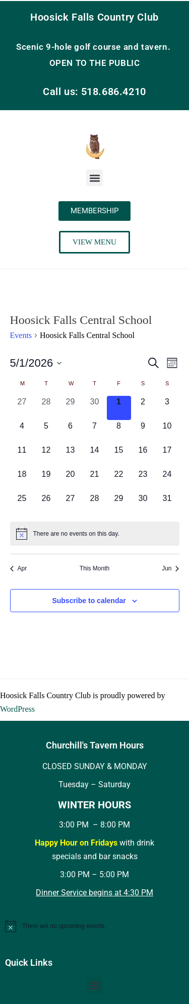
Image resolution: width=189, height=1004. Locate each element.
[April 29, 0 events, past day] (70, 408)
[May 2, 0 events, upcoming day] (143, 408)
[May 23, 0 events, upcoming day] (143, 480)
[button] (94, 178)
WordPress (17, 709)
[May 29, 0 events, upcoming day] (119, 504)
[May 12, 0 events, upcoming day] (46, 456)
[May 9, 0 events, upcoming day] (143, 432)
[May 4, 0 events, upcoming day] (22, 432)
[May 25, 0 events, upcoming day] (22, 504)
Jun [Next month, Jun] (170, 568)
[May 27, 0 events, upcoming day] (70, 504)
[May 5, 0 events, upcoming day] (46, 432)
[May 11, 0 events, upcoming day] (22, 456)
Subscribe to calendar (88, 601)
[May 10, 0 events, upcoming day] (167, 432)
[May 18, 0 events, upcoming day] (22, 480)
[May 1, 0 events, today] (119, 408)
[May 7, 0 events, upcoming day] (95, 432)
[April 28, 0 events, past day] (46, 408)
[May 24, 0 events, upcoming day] (167, 480)
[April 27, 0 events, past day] (22, 408)
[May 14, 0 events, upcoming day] (95, 456)
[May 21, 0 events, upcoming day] (95, 480)
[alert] (94, 534)
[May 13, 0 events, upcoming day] (70, 456)
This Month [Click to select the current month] (94, 568)
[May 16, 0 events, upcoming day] (143, 456)
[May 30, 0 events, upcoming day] (143, 504)
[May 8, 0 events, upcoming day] (119, 432)
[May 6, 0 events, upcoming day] (70, 432)
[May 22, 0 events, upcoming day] (119, 480)
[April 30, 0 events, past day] (95, 408)
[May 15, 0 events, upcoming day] (119, 456)
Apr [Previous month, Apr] (18, 568)
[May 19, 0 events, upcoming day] (46, 480)
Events (21, 335)
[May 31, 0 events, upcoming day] (167, 504)
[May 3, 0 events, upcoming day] (167, 408)
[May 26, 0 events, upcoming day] (46, 504)
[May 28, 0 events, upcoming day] (95, 504)
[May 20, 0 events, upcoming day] (70, 480)
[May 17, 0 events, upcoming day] (167, 456)
